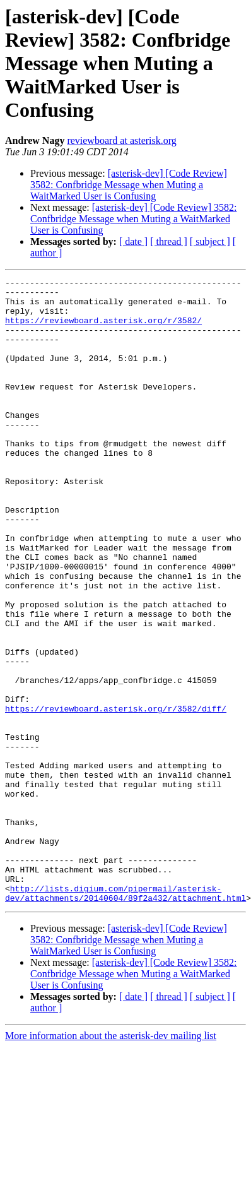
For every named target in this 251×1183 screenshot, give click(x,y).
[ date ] (133, 241)
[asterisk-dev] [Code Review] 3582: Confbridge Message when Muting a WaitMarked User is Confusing (128, 184)
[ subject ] (210, 241)
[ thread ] (168, 241)
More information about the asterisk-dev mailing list (110, 1160)
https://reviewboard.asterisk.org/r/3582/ (103, 329)
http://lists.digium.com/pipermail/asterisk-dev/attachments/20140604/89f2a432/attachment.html (125, 1017)
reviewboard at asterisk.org (121, 140)
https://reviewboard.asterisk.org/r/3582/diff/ (115, 795)
